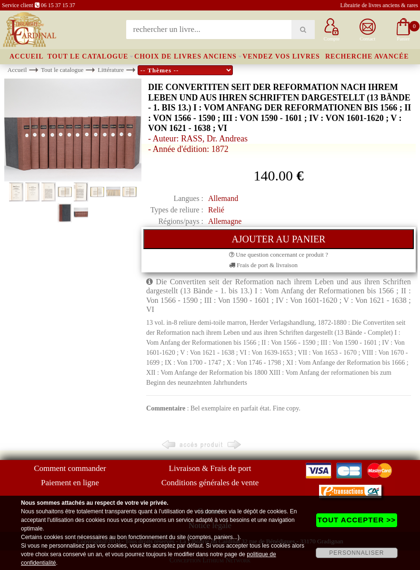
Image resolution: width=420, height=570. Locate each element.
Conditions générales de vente (210, 482)
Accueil (27, 56)
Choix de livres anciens (185, 56)
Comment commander (70, 468)
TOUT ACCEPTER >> (357, 520)
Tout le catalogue (87, 56)
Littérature (111, 69)
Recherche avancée (367, 56)
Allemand (223, 198)
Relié (216, 210)
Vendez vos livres (281, 56)
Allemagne (224, 221)
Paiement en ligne (70, 482)
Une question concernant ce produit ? (278, 254)
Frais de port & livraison (263, 265)
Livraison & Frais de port (210, 468)
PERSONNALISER (356, 553)
